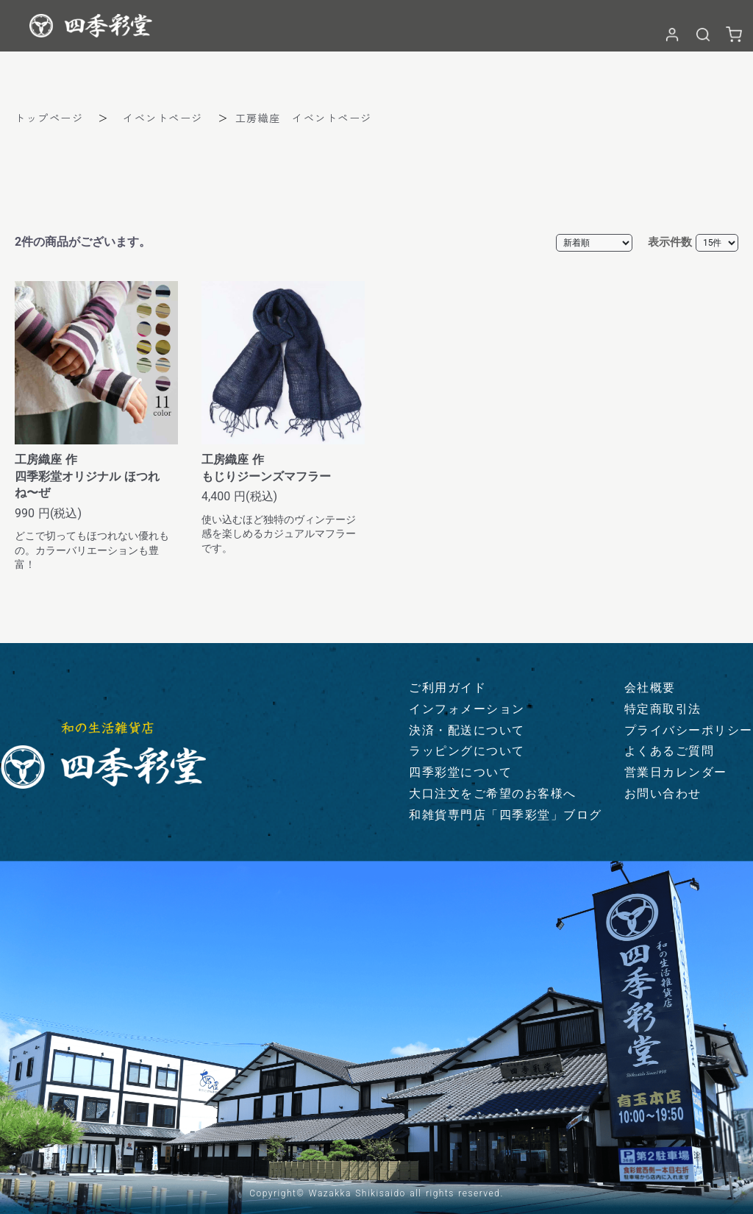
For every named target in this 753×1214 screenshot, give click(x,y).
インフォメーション (467, 709)
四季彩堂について (460, 772)
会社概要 (650, 688)
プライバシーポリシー (688, 730)
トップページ (49, 117)
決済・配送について (467, 730)
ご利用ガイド (447, 688)
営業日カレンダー (675, 772)
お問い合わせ (663, 794)
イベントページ (163, 117)
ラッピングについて (467, 751)
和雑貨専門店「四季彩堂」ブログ (505, 815)
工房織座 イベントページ (303, 117)
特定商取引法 (663, 709)
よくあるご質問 (669, 751)
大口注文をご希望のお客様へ (493, 794)
